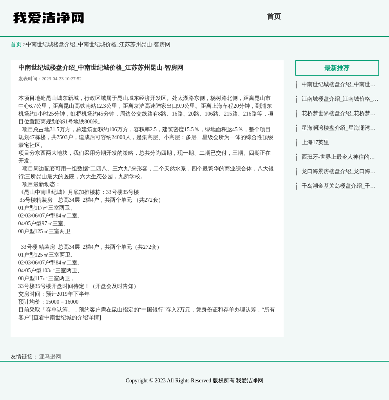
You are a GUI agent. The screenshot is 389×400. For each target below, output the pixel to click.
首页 (274, 16)
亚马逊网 (50, 357)
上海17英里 (315, 142)
